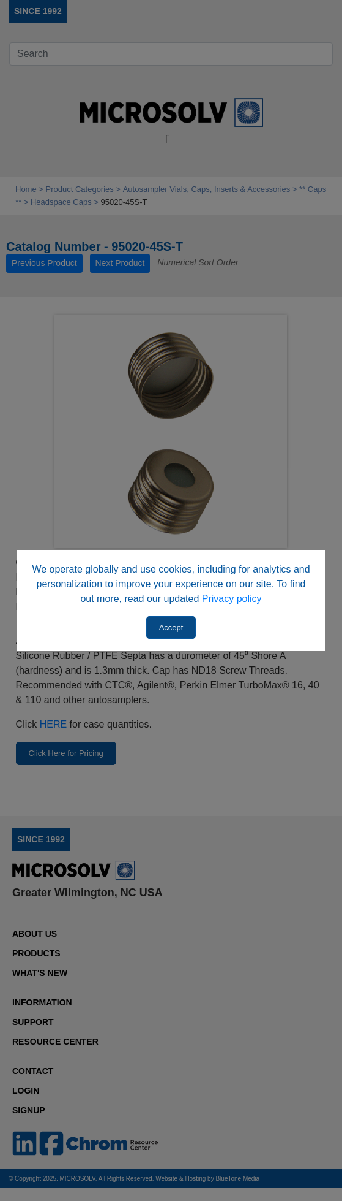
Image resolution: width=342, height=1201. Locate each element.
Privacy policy (232, 598)
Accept (171, 627)
